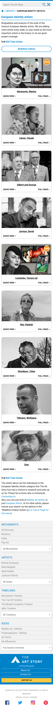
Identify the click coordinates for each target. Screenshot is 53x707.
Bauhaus (5, 534)
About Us (25, 670)
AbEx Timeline (8, 608)
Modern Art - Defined (11, 628)
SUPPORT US (26, 680)
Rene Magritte (8, 567)
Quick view (9, 96)
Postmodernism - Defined (14, 633)
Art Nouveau (7, 530)
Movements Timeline (11, 595)
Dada (4, 538)
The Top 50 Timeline (11, 600)
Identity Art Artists (36, 500)
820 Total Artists (14, 41)
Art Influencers (8, 641)
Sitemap (33, 697)
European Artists (14, 503)
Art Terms (6, 637)
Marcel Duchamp (10, 563)
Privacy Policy (22, 697)
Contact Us (25, 674)
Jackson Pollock (9, 575)
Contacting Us (8, 496)
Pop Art (5, 542)
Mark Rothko (7, 571)
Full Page (44, 96)
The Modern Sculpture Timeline (17, 604)
